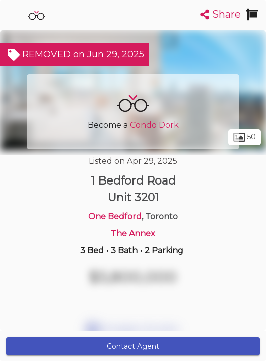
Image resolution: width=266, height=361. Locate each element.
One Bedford (115, 216)
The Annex (133, 233)
